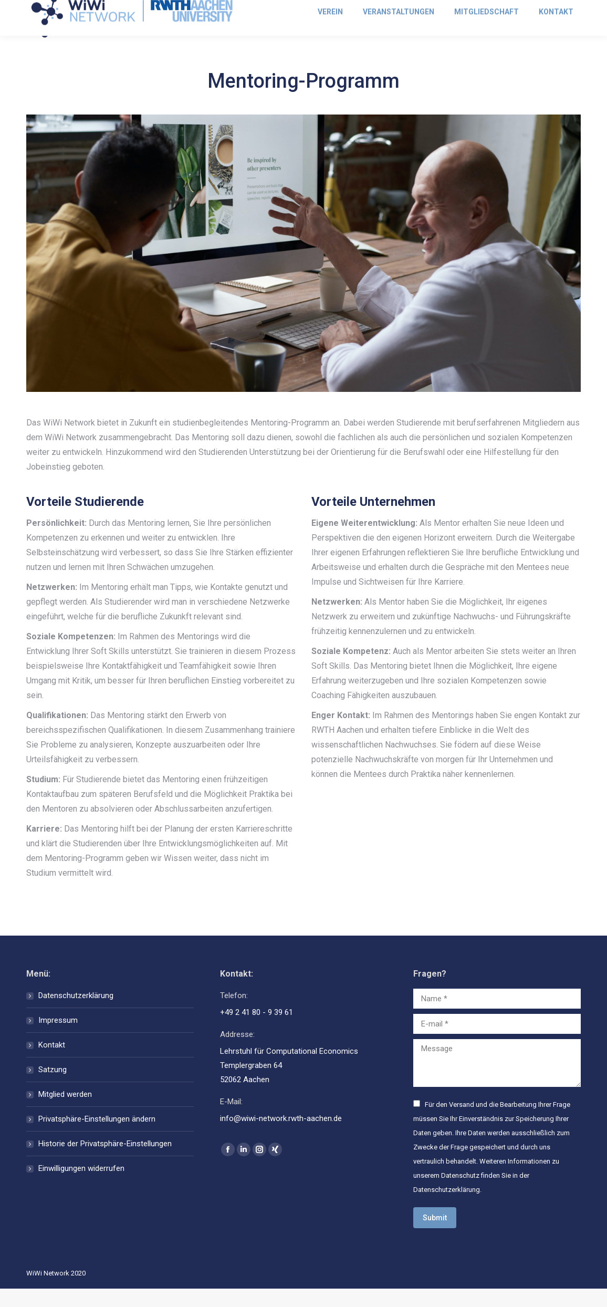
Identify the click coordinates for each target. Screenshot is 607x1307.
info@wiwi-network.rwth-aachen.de (93, 9)
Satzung (52, 1088)
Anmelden (485, 9)
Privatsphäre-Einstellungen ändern (96, 1137)
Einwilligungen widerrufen (81, 1186)
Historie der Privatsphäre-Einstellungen (105, 1162)
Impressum (58, 1038)
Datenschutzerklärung (75, 1014)
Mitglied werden (552, 9)
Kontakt (51, 1063)
